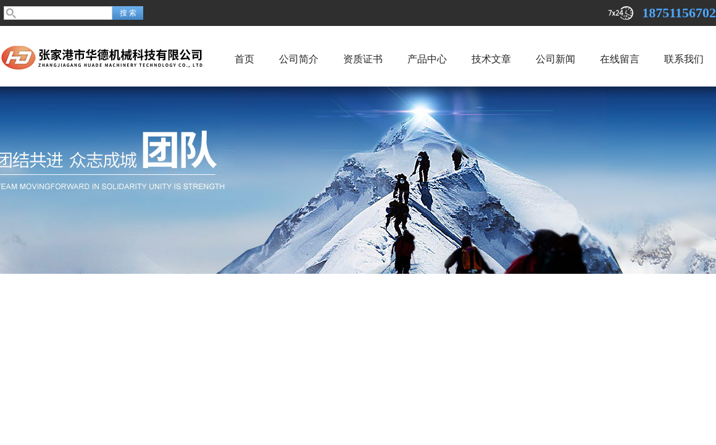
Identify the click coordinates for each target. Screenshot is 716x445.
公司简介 (298, 59)
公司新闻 (555, 59)
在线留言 (619, 59)
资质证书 (363, 59)
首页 (244, 59)
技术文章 (491, 59)
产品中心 (427, 59)
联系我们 (684, 59)
